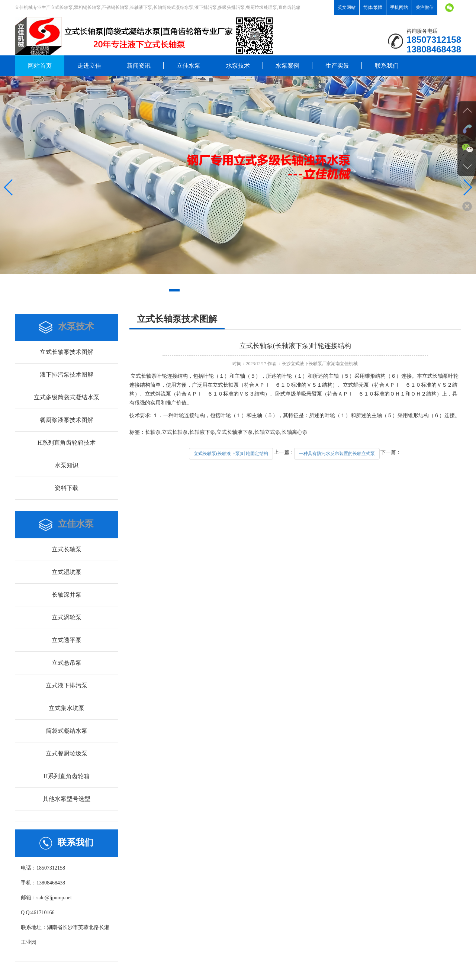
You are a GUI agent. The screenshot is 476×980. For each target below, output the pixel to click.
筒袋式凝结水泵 (66, 731)
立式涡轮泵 (66, 617)
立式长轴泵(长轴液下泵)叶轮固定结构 (231, 453)
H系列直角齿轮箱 (67, 776)
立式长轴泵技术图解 (66, 352)
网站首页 (40, 65)
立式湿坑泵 (66, 572)
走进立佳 (89, 65)
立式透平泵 (66, 640)
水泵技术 (238, 65)
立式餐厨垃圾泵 (66, 753)
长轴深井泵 (66, 594)
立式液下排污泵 (66, 685)
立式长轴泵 (66, 549)
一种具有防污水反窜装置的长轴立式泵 (337, 453)
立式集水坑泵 (66, 708)
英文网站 (347, 7)
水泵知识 (66, 465)
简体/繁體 (372, 7)
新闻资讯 (139, 65)
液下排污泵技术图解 (66, 374)
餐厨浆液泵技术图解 (66, 420)
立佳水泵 (188, 65)
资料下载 (66, 488)
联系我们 (387, 65)
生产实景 (337, 65)
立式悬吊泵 (66, 663)
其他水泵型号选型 (66, 799)
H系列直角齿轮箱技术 (67, 442)
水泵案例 (287, 65)
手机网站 (399, 7)
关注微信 (425, 7)
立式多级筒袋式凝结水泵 (66, 397)
